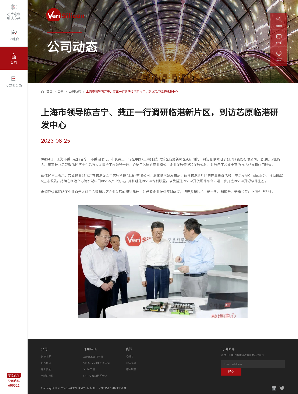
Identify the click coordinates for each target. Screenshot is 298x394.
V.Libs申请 (89, 369)
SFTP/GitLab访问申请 (95, 375)
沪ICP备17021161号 (112, 388)
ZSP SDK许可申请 (93, 356)
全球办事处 (47, 375)
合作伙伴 (46, 363)
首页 (49, 91)
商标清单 (131, 363)
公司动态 (75, 91)
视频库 (129, 356)
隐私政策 (131, 369)
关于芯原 (46, 356)
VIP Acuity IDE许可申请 (96, 363)
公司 (61, 91)
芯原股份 (14, 375)
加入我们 (46, 369)
